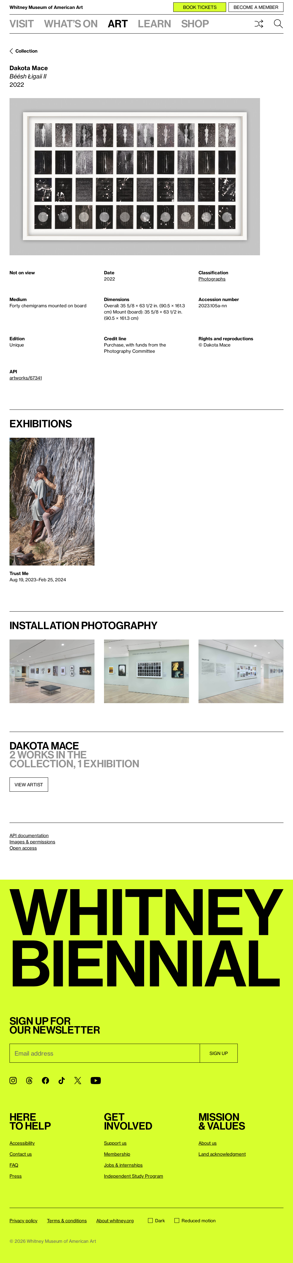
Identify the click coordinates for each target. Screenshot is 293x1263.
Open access (23, 848)
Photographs (212, 278)
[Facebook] (45, 1080)
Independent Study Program (133, 1176)
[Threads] (29, 1080)
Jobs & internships (123, 1165)
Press (16, 1176)
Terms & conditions (67, 1220)
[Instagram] (13, 1080)
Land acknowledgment (222, 1154)
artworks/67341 (26, 377)
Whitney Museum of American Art (46, 7)
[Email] (105, 1053)
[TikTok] (62, 1080)
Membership (117, 1154)
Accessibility (22, 1143)
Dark (156, 1220)
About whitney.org (115, 1220)
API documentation (29, 835)
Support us (115, 1143)
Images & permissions (32, 841)
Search (278, 24)
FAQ (14, 1165)
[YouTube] (95, 1080)
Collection (26, 50)
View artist (29, 784)
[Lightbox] (135, 176)
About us (208, 1143)
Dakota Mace (29, 67)
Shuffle (259, 24)
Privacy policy (23, 1220)
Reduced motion (195, 1220)
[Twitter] (78, 1080)
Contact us (21, 1154)
